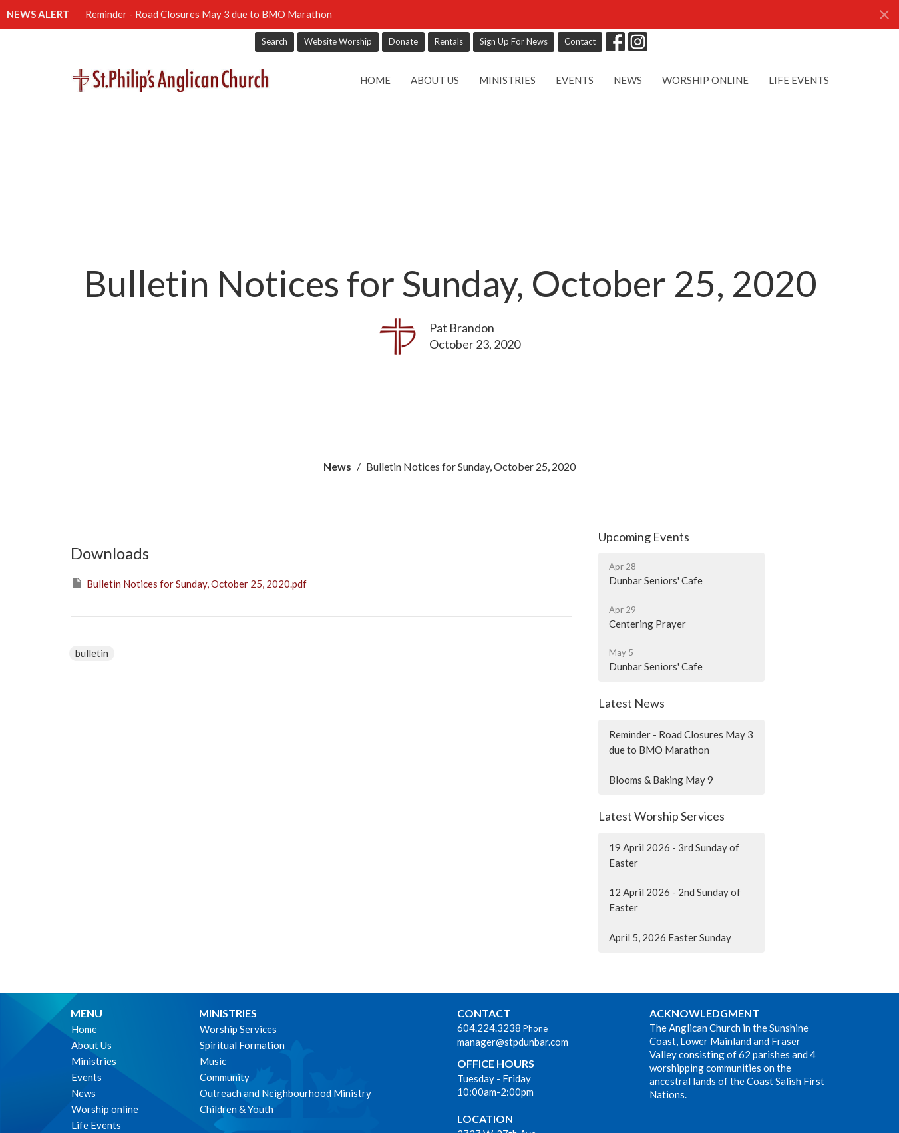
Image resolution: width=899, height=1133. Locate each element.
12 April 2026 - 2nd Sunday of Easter (675, 899)
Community (225, 1077)
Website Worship (338, 41)
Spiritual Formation (242, 1045)
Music (213, 1061)
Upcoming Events (643, 536)
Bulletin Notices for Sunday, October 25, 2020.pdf (189, 583)
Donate (403, 41)
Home (375, 80)
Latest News (631, 703)
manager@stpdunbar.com (512, 1042)
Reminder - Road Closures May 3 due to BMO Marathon (208, 14)
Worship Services (238, 1029)
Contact (580, 41)
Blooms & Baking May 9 (661, 780)
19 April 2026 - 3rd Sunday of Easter (674, 855)
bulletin (91, 653)
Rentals (449, 41)
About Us (435, 80)
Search (274, 41)
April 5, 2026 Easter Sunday (670, 937)
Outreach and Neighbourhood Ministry (285, 1093)
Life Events (799, 80)
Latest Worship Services (661, 816)
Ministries (507, 80)
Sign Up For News (514, 41)
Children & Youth (236, 1109)
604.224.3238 (489, 1028)
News (628, 80)
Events (575, 80)
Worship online (705, 80)
